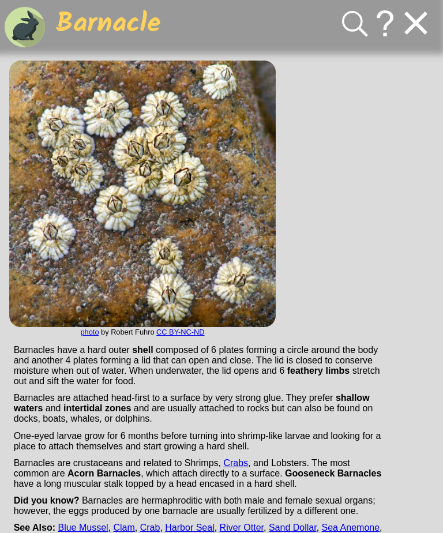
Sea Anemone (351, 527)
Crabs (235, 463)
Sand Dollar (293, 527)
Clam (124, 527)
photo (89, 332)
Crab (150, 527)
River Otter (242, 527)
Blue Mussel (83, 527)
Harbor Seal (189, 527)
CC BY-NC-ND (180, 332)
